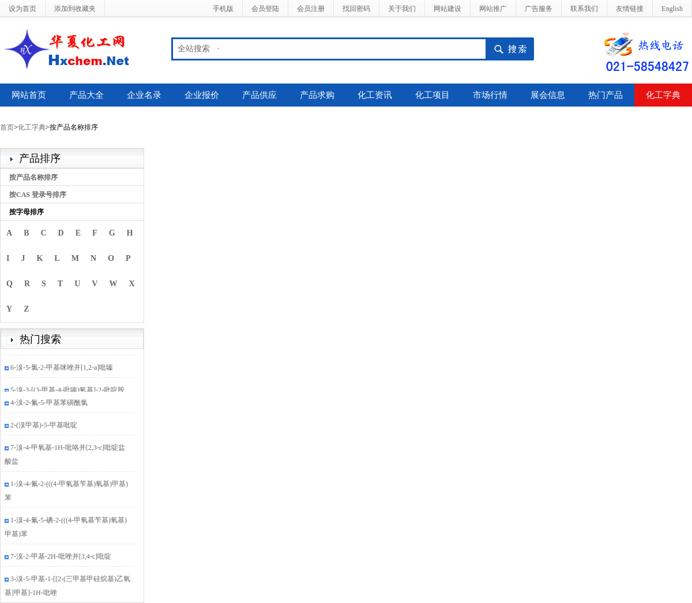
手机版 (223, 9)
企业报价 (202, 95)
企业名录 (144, 95)
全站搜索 (194, 48)
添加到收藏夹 (75, 9)
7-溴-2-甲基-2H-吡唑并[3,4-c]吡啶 (60, 557)
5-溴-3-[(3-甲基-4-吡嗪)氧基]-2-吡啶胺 (67, 391)
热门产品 (605, 95)
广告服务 (538, 9)
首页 (7, 127)
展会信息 (548, 95)
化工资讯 (375, 95)
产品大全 (86, 95)
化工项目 (432, 95)
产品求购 (317, 95)
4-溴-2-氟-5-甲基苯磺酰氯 (49, 404)
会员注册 (311, 9)
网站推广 (493, 9)
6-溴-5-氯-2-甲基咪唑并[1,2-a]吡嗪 (61, 369)
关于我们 (402, 9)
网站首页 (29, 95)
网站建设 (447, 9)
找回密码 (356, 9)
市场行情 (490, 95)
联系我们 (584, 9)
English (672, 9)
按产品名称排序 (33, 177)
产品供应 (259, 95)
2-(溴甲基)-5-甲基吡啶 (43, 426)
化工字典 (663, 95)
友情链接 (630, 9)
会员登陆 (265, 9)
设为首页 (22, 9)
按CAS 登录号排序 (37, 195)
